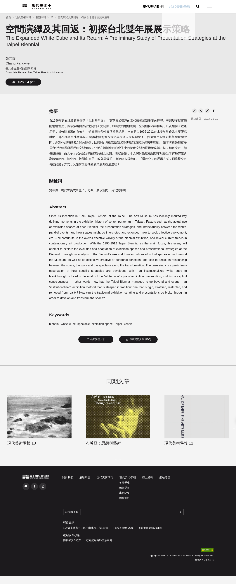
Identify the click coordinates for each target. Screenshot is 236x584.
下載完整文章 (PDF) (138, 339)
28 (51, 17)
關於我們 (67, 477)
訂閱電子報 (71, 512)
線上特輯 (147, 477)
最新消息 (84, 477)
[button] (194, 110)
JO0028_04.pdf (23, 82)
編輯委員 (124, 487)
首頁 (8, 17)
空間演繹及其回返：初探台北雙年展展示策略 (84, 17)
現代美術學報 (179, 6)
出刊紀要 (124, 492)
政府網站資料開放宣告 (99, 540)
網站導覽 (164, 477)
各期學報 (41, 17)
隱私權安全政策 (72, 540)
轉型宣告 (124, 498)
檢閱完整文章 (96, 339)
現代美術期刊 (153, 6)
